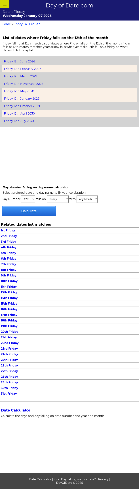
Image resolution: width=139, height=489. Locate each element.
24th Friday (9, 354)
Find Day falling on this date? (75, 479)
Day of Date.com (70, 5)
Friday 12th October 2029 (22, 106)
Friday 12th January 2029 (21, 98)
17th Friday (9, 315)
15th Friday (9, 303)
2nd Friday (9, 236)
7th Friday (8, 264)
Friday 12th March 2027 (20, 76)
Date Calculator (15, 410)
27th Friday (9, 371)
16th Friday (9, 309)
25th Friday (9, 360)
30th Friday (9, 388)
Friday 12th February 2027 (22, 69)
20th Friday (9, 331)
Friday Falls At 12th (27, 24)
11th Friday (9, 286)
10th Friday (9, 281)
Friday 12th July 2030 (19, 121)
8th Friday (8, 270)
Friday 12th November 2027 (23, 83)
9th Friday (8, 275)
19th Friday (9, 326)
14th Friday (9, 298)
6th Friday (8, 258)
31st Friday (9, 393)
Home (6, 24)
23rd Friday (9, 348)
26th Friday (9, 365)
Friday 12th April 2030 (19, 113)
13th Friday (9, 292)
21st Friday (9, 337)
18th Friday (9, 320)
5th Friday (8, 253)
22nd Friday (10, 343)
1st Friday (8, 230)
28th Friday (9, 376)
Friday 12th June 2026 (19, 61)
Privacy (103, 479)
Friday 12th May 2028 (19, 91)
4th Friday (8, 247)
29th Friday (9, 382)
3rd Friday (8, 241)
